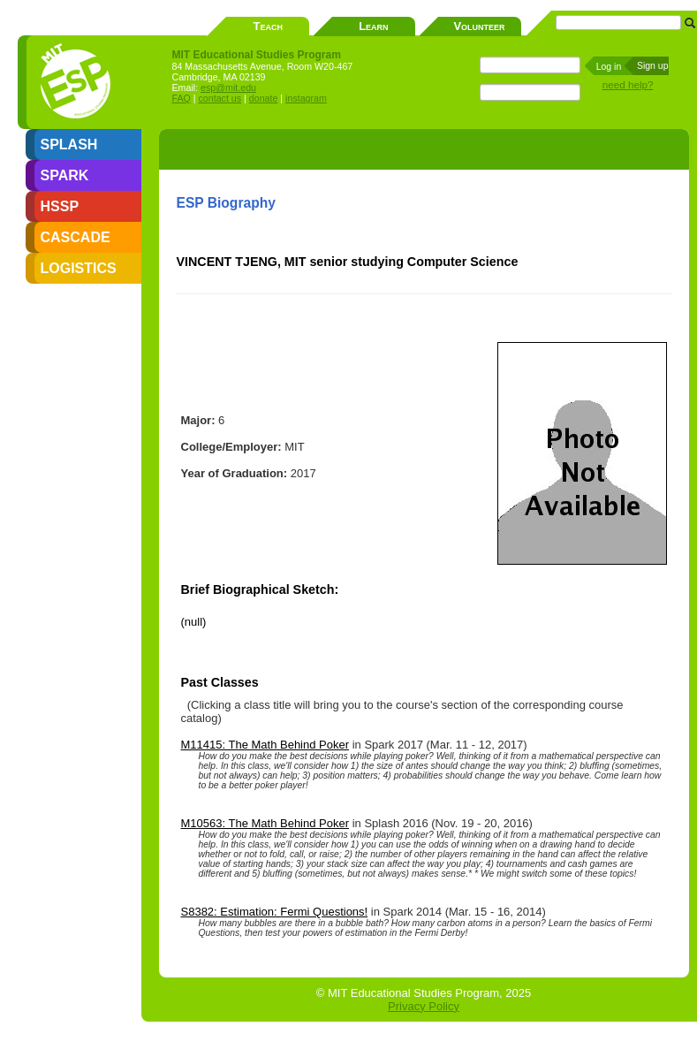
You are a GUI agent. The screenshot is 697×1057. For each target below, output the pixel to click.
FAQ (181, 98)
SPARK (65, 175)
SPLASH (69, 144)
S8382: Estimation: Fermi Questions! (274, 911)
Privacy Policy (423, 1006)
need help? (628, 84)
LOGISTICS (79, 268)
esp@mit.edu (228, 87)
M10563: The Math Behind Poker (265, 823)
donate (263, 98)
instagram (306, 98)
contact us (220, 98)
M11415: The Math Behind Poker (265, 744)
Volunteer (478, 26)
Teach (268, 26)
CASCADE (75, 237)
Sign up (653, 65)
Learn (373, 26)
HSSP (60, 206)
